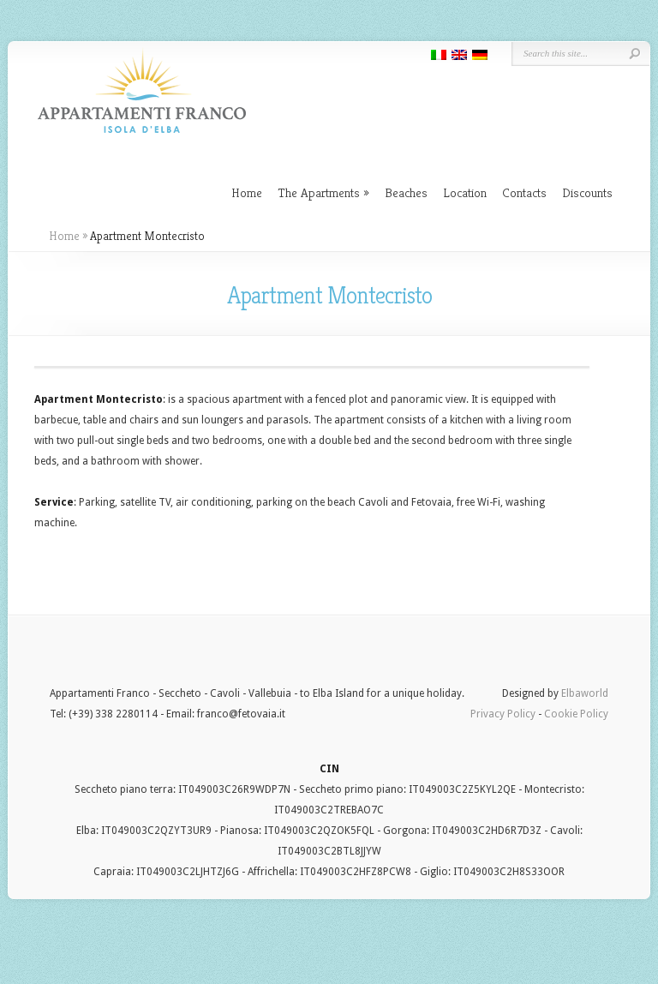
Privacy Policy (502, 714)
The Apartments (323, 192)
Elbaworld (584, 693)
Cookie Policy (576, 714)
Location (465, 192)
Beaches (406, 192)
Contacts (524, 192)
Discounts (587, 192)
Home (246, 192)
